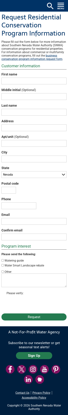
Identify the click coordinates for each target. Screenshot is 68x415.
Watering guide (14, 260)
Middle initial (18, 90)
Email (5, 215)
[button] (7, 6)
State (5, 168)
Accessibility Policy (34, 397)
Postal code (10, 183)
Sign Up (34, 356)
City (4, 152)
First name (9, 74)
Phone (6, 199)
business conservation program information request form (31, 57)
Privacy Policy (41, 393)
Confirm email (11, 230)
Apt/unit (15, 137)
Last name (9, 105)
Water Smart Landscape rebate (24, 265)
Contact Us (22, 393)
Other (8, 272)
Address (7, 121)
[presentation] (34, 303)
